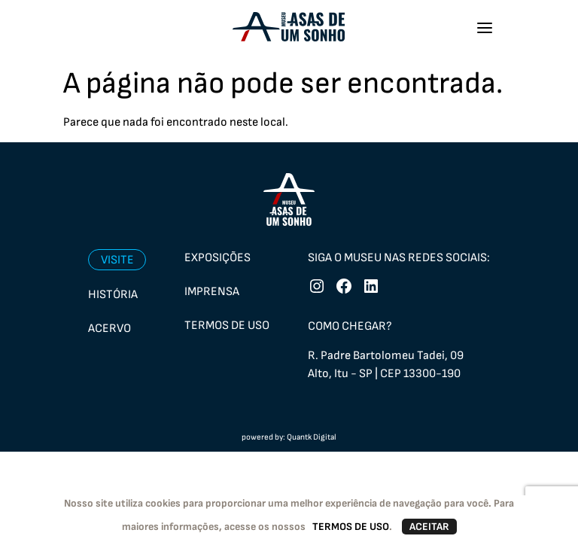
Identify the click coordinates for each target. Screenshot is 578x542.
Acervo (109, 328)
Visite (117, 260)
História (113, 295)
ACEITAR (429, 526)
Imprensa (211, 292)
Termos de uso (226, 325)
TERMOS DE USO (350, 526)
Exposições (217, 258)
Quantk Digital (311, 437)
